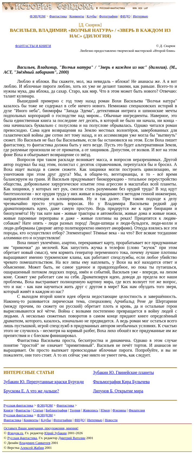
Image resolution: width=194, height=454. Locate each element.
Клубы (91, 16)
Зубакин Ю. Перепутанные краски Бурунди (44, 381)
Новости (111, 420)
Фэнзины (119, 410)
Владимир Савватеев (34, 443)
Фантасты (22, 410)
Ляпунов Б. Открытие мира (118, 391)
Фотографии (108, 16)
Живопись (90, 410)
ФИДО (125, 16)
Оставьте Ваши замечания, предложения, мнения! (41, 428)
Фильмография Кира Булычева (121, 381)
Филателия (137, 410)
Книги (8, 410)
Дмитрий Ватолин (71, 438)
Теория (75, 410)
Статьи (38, 410)
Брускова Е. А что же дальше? (31, 391)
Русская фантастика (18, 405)
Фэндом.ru (15, 433)
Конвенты (76, 16)
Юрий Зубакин (55, 433)
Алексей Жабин (32, 448)
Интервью (140, 16)
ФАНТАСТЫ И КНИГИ (33, 46)
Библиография (56, 410)
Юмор (105, 410)
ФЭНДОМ (38, 16)
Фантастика (58, 16)
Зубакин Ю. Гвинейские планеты (123, 372)
